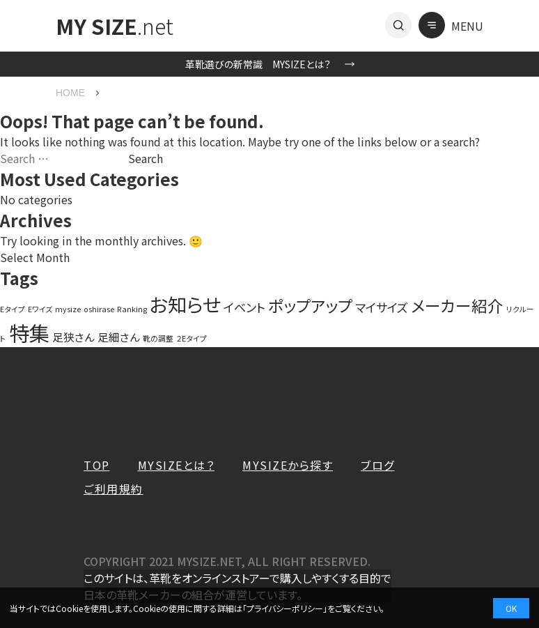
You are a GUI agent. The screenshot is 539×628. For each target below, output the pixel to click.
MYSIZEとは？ (176, 465)
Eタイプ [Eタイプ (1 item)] (12, 309)
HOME (70, 92)
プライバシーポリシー (285, 608)
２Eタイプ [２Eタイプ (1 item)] (191, 338)
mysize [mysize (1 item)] (68, 309)
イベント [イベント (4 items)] (244, 307)
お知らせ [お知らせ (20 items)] (185, 304)
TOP (97, 465)
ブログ (378, 465)
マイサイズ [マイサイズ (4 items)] (381, 307)
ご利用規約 (113, 488)
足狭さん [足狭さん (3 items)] (73, 336)
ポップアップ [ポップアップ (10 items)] (310, 305)
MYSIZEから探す (287, 465)
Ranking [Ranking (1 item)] (132, 309)
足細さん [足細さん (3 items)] (118, 336)
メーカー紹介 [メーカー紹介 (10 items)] (457, 305)
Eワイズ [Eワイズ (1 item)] (40, 309)
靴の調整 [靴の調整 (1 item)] (158, 338)
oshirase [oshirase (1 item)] (99, 309)
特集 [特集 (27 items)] (29, 332)
